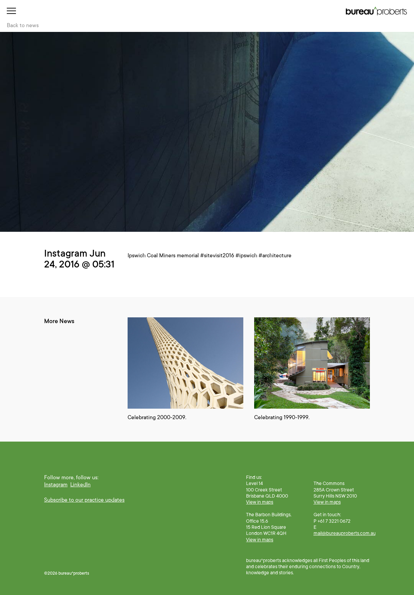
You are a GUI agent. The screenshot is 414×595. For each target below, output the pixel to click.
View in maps (259, 502)
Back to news (23, 25)
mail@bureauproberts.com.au (345, 533)
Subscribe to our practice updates (84, 500)
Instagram (56, 484)
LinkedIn (80, 484)
